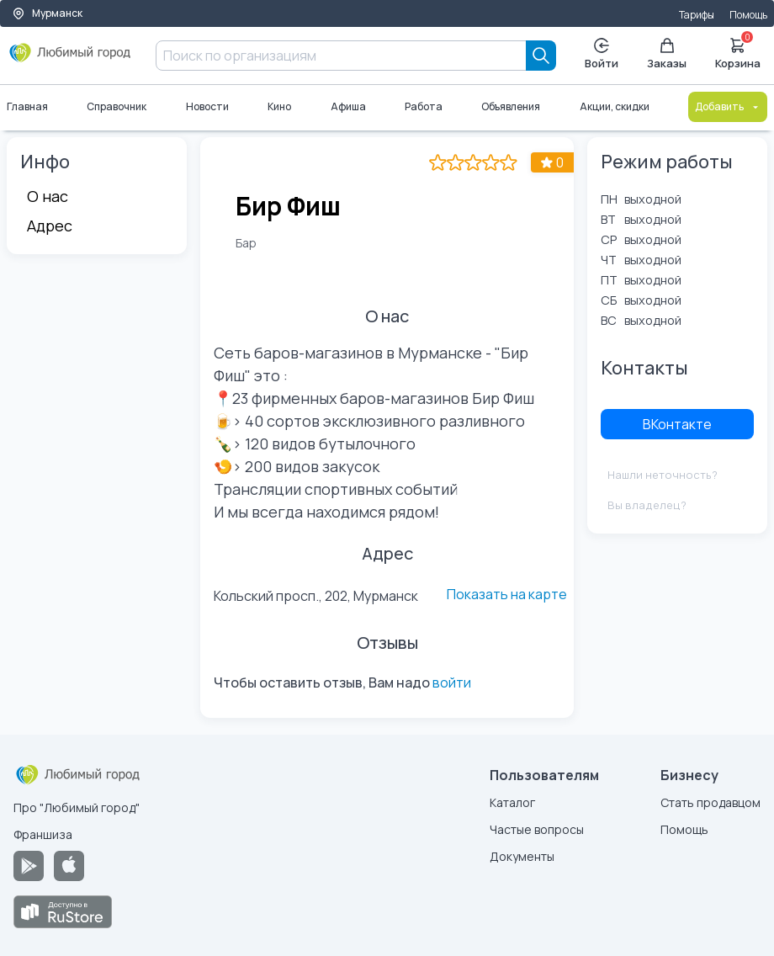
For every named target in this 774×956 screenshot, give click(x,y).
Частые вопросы (537, 829)
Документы (522, 856)
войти (451, 682)
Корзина (738, 52)
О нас (47, 196)
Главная (27, 106)
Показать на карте (507, 594)
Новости (207, 106)
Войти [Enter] (601, 54)
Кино (279, 106)
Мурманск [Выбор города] (47, 13)
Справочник (116, 106)
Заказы (667, 54)
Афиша (348, 106)
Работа (424, 106)
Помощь (748, 15)
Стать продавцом (710, 802)
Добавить (728, 106)
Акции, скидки (614, 106)
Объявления (510, 106)
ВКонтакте (677, 424)
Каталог (512, 802)
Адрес (49, 225)
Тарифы (696, 15)
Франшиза (42, 834)
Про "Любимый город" (76, 807)
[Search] (541, 55)
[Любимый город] (70, 59)
